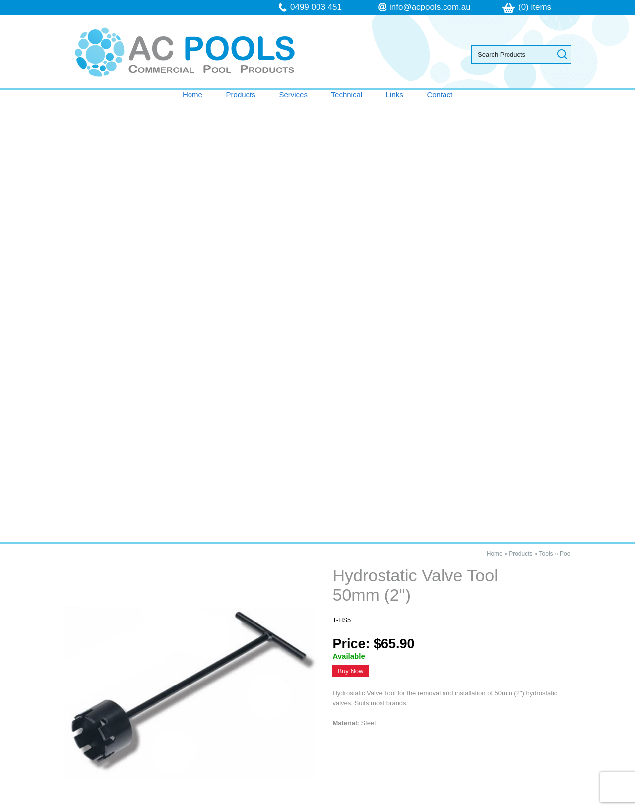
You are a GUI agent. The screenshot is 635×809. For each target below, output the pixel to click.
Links (394, 94)
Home (192, 94)
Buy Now (350, 229)
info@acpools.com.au (430, 7)
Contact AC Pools (317, 466)
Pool (566, 111)
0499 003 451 (316, 7)
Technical (347, 94)
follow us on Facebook (455, 727)
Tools (546, 111)
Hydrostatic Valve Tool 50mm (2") (154, 514)
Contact (439, 94)
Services (293, 94)
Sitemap (188, 804)
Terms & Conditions (116, 707)
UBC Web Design (421, 804)
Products (240, 94)
